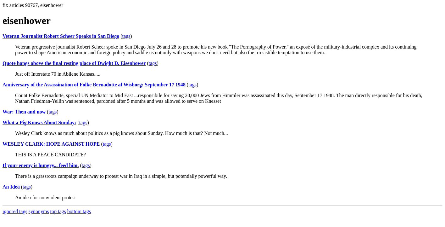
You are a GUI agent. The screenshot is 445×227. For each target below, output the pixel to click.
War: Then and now (24, 111)
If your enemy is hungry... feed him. (41, 165)
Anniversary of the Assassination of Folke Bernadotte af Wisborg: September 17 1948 (94, 84)
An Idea (11, 186)
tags (126, 36)
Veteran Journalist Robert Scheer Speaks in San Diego (61, 36)
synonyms (39, 211)
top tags (58, 211)
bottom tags (79, 211)
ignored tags (15, 211)
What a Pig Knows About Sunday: (39, 122)
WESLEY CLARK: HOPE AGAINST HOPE (51, 144)
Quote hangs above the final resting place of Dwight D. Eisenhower (74, 63)
